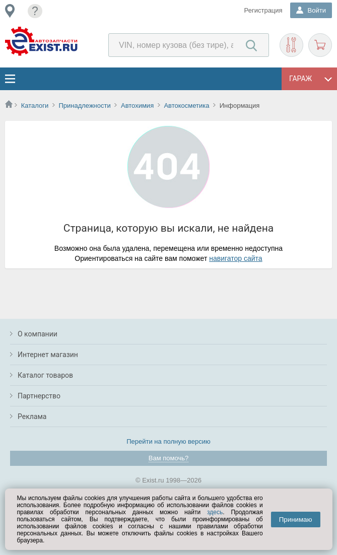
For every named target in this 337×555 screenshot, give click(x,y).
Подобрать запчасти (291, 45)
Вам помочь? (168, 458)
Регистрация (263, 10)
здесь (215, 512)
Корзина (320, 45)
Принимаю (295, 519)
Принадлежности (84, 105)
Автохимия (137, 105)
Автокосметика (186, 105)
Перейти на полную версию (168, 441)
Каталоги (35, 105)
